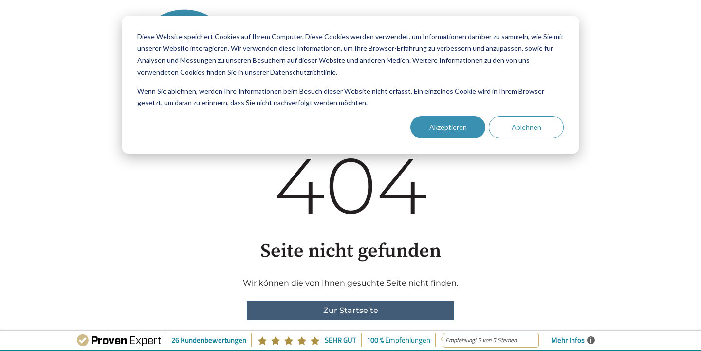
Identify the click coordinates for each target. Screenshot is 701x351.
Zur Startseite (350, 310)
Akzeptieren (448, 127)
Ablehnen (526, 127)
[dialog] (350, 85)
